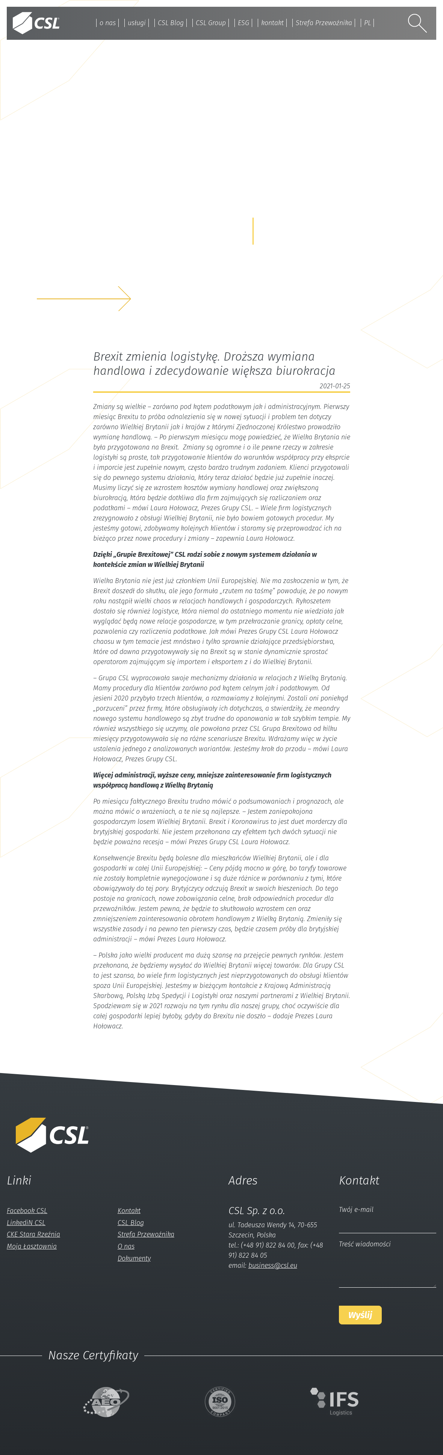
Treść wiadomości (365, 1244)
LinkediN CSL (26, 1223)
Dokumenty (134, 1258)
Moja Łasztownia (32, 1246)
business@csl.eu (272, 1265)
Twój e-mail (356, 1209)
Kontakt (129, 1211)
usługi (136, 23)
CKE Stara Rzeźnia (33, 1234)
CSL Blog (170, 23)
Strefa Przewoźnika (324, 23)
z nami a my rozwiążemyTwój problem (101, 274)
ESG (243, 23)
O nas (126, 1246)
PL (368, 23)
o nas (107, 23)
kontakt (272, 23)
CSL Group (210, 23)
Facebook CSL (27, 1211)
